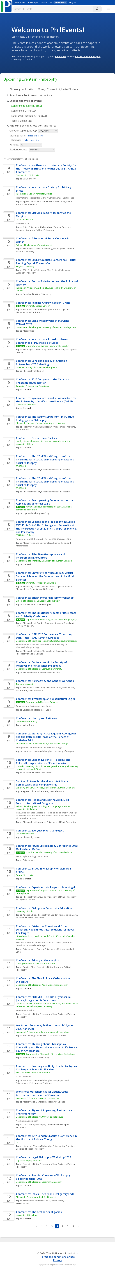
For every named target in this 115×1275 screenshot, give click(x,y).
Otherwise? (16, 140)
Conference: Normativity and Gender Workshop (45, 681)
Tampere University (25, 684)
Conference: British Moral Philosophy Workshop (45, 597)
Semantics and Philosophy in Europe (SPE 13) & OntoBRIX (43, 539)
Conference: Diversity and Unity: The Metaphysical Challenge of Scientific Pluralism (47, 1067)
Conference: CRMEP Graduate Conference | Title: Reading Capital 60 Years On (46, 261)
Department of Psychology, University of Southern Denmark (44, 560)
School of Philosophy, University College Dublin (38, 600)
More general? (18, 135)
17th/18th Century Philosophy (37, 604)
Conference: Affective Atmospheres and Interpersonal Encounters (41, 556)
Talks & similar (21, 120)
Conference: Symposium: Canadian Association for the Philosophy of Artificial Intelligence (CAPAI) (46, 399)
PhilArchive (46, 2)
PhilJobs (72, 2)
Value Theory (29, 178)
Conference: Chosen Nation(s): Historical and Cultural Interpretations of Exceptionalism (43, 761)
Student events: (18, 149)
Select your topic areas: (23, 95)
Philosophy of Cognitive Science (57, 586)
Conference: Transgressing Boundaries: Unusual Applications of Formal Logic (45, 501)
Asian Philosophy (31, 227)
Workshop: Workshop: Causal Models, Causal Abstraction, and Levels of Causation (43, 1093)
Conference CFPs (24, 110)
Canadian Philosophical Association (33, 386)
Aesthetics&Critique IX (27, 1120)
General (27, 447)
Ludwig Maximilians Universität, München (35, 963)
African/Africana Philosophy (36, 1057)
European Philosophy (26, 272)
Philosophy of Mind (45, 349)
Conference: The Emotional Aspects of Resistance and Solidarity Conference (46, 614)
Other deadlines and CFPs (29, 115)
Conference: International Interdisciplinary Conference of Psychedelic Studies (42, 341)
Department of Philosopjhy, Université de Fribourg (39, 1116)
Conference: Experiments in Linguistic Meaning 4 (45, 887)
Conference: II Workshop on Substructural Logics (45, 699)
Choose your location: (22, 89)
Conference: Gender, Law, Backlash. (37, 438)
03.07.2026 (21, 466)
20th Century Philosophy (58, 270)
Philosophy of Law (31, 469)
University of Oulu (24, 911)
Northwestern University (27, 175)
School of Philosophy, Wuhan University (35, 245)
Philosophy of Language (34, 822)
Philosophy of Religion (33, 370)
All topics (46, 95)
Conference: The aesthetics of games (39, 1212)
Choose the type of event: (25, 100)
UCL (18, 1142)
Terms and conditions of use (57, 1257)
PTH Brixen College (25, 535)
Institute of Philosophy (87, 56)
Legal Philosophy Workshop (29, 1160)
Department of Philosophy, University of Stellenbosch (51, 1054)
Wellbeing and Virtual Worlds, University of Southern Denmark (45, 787)
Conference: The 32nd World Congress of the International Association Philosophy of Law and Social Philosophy (45, 459)
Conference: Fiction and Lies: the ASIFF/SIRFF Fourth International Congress (43, 801)
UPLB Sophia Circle (25, 219)
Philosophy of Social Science (29, 653)
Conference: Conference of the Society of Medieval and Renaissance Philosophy (42, 664)
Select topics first (35, 135)
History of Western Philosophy (37, 309)
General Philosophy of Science (51, 949)
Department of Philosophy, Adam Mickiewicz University (42, 984)
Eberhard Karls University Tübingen (42, 702)
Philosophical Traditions (64, 426)
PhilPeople (33, 2)
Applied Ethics (29, 201)
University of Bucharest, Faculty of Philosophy (47, 345)
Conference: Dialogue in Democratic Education (44, 908)
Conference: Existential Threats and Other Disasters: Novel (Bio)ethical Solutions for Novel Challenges (45, 929)
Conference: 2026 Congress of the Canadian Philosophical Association (43, 381)
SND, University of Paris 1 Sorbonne (33, 1072)
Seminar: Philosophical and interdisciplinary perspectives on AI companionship (42, 782)
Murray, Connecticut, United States (58, 89)
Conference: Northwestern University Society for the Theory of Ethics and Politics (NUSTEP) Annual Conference (46, 168)
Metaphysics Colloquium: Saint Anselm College (39, 747)
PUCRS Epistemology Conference (32, 856)
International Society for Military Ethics (34, 193)
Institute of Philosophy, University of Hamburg (37, 1098)
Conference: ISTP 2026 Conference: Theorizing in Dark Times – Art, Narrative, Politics (46, 636)
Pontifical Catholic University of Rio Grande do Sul (49, 852)
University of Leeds (25, 833)
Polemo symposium (25, 1010)
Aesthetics (71, 822)
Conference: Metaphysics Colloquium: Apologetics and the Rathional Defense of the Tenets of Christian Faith (46, 737)
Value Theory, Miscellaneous (29, 690)
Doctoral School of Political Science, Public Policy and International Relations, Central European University (47, 1005)
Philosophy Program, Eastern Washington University (40, 423)
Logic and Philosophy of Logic (37, 513)
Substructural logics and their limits (33, 706)
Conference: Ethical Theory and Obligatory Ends (45, 1194)
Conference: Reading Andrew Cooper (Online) (43, 302)
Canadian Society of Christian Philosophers (36, 367)
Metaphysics (29, 248)
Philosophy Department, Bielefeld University (37, 1197)
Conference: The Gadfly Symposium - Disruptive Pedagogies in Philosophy (45, 418)
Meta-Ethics (28, 330)
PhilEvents (60, 2)
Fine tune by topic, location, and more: (32, 125)
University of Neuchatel (27, 1215)
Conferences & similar (26, 105)
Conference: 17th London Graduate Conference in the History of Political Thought (46, 1137)
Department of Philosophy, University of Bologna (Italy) (51, 619)
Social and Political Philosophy (51, 201)
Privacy (57, 1260)
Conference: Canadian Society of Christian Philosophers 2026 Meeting (42, 362)
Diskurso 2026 (22, 223)
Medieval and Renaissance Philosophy (41, 672)
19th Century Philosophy (34, 270)
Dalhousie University (26, 404)
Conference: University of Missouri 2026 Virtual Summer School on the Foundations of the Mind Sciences (45, 576)
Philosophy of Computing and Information (35, 589)
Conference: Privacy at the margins (37, 960)
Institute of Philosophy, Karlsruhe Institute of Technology (42, 1031)
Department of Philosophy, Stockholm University (39, 1181)
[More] (109, 9)
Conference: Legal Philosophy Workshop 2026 (43, 1157)
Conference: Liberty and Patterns (36, 718)
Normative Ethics (45, 967)
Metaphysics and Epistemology (37, 542)
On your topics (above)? (23, 130)
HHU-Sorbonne (23, 1076)
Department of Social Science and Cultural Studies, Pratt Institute (46, 640)
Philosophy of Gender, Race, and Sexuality (43, 623)
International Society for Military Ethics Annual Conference (45, 197)
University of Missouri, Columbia (40, 582)
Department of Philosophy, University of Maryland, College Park (46, 327)
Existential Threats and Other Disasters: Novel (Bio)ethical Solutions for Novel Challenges (45, 944)
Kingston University (25, 266)
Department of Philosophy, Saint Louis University (39, 668)
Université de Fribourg (26, 721)
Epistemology (29, 860)
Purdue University (24, 875)
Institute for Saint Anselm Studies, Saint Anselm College (42, 743)
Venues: (14, 144)
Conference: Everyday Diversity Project (40, 830)
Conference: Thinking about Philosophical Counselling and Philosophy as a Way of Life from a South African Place (47, 1047)
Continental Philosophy (58, 1124)
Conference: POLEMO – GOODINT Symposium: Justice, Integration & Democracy (44, 998)
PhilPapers (20, 2)
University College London (37, 305)
